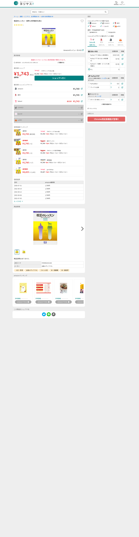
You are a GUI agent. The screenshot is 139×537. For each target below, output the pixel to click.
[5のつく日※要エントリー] (122, 99)
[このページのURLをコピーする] (54, 314)
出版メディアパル (31, 270)
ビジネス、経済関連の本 (31, 16)
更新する (61, 62)
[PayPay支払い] (122, 83)
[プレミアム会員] (122, 87)
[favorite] (82, 21)
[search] (106, 12)
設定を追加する (106, 104)
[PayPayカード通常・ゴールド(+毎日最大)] (122, 64)
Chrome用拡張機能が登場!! (106, 119)
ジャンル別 (44, 270)
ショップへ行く (59, 78)
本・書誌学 (64, 270)
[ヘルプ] (111, 83)
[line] (48, 314)
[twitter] (44, 314)
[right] (82, 228)
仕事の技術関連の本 (47, 16)
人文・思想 (19, 270)
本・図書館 (54, 270)
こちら (103, 78)
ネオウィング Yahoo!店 (47, 71)
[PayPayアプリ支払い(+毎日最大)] (122, 55)
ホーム (16, 16)
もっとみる (18, 201)
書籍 (21, 16)
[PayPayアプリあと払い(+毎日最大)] (122, 58)
